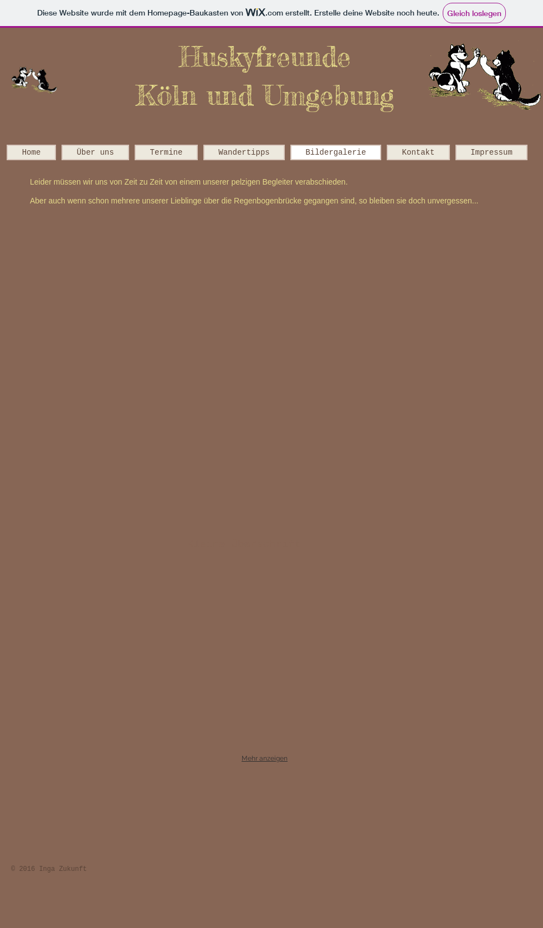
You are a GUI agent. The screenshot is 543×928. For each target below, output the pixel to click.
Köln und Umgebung (265, 95)
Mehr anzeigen (265, 758)
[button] (142, 274)
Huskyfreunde (265, 56)
